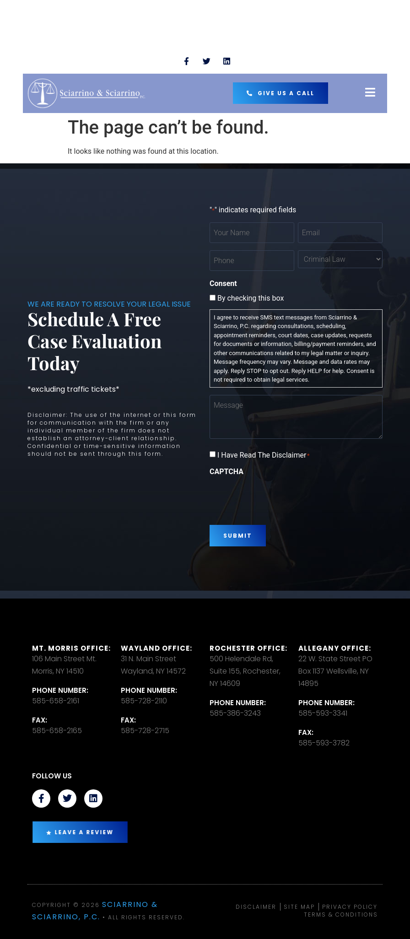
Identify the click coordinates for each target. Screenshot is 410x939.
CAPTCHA (226, 471)
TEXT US (68, 53)
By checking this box (250, 298)
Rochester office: (248, 648)
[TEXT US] (36, 57)
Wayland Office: (156, 648)
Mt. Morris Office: (71, 648)
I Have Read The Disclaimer (263, 455)
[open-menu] (370, 93)
